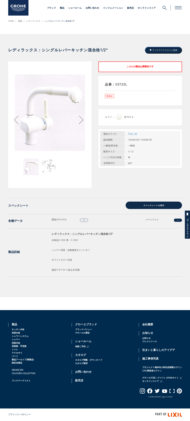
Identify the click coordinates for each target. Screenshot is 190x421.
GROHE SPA (17, 370)
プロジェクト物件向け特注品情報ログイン (162, 368)
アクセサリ (17, 353)
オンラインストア (147, 8)
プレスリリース (149, 342)
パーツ (15, 357)
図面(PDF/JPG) (59, 220)
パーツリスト (152, 220)
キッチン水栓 (18, 330)
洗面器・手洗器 (19, 346)
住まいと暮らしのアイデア (158, 350)
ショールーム (75, 8)
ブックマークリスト (187, 226)
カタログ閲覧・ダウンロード (88, 360)
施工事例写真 (150, 359)
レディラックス (33, 21)
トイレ (15, 350)
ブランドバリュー (83, 330)
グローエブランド (86, 324)
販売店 (130, 8)
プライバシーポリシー (19, 414)
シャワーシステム (20, 336)
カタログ (80, 355)
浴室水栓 (16, 333)
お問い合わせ (92, 8)
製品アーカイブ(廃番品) (23, 360)
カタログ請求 (81, 364)
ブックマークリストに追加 (164, 50)
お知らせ (147, 333)
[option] (50, 112)
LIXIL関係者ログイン (152, 371)
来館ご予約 (80, 347)
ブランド (51, 8)
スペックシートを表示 (153, 206)
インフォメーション (113, 8)
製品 (62, 8)
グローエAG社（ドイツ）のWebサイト (160, 378)
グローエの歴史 (82, 333)
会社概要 (147, 324)
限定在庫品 (17, 363)
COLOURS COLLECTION (23, 374)
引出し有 (132, 134)
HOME (11, 21)
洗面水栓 (16, 343)
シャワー (16, 340)
